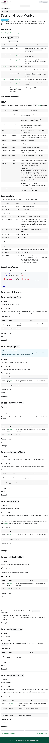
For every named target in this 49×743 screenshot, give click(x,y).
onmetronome (5, 88)
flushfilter (4, 73)
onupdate (4, 60)
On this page (5, 11)
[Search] (43, 2)
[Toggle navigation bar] (2, 2)
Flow (9, 328)
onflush (3, 79)
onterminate (5, 66)
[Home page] (2, 6)
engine (16, 55)
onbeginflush (5, 69)
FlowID (13, 119)
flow (20, 55)
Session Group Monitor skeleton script (10, 33)
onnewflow (4, 55)
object (39, 105)
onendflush (4, 83)
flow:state (5, 523)
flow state (14, 130)
